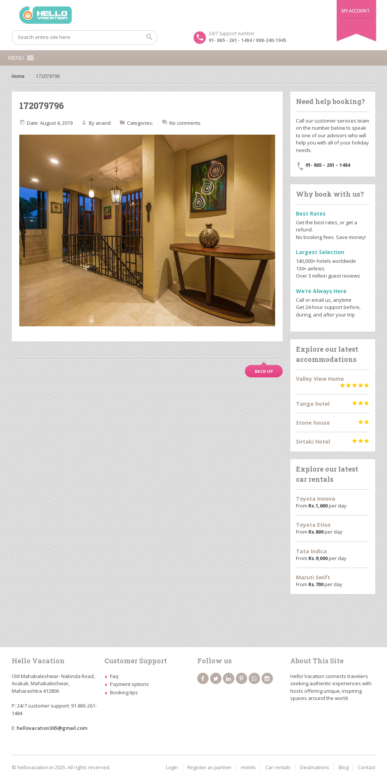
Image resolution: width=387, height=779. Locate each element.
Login (172, 767)
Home (18, 76)
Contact (366, 767)
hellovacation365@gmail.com (52, 728)
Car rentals (278, 767)
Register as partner (209, 767)
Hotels (248, 767)
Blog (343, 767)
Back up (264, 371)
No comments (185, 122)
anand (103, 122)
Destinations (314, 767)
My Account (355, 11)
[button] (16, 57)
